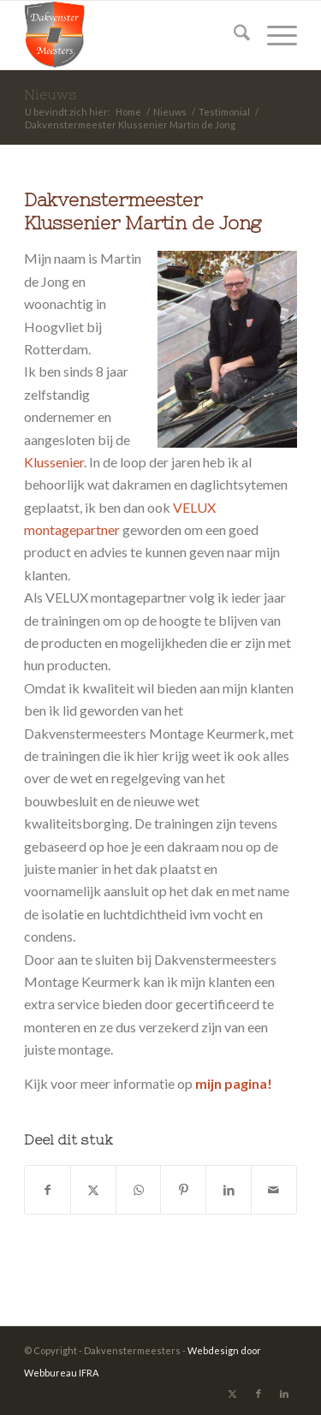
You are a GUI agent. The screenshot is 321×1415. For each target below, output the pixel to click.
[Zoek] (233, 35)
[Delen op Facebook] (47, 1190)
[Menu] (273, 35)
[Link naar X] (233, 1393)
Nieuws (50, 94)
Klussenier (54, 462)
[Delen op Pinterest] (183, 1190)
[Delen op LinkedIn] (228, 1190)
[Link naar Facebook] (258, 1393)
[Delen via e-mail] (274, 1190)
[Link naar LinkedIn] (284, 1393)
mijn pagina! (233, 1083)
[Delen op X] (93, 1190)
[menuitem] (233, 35)
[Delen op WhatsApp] (138, 1190)
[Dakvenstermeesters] (133, 35)
